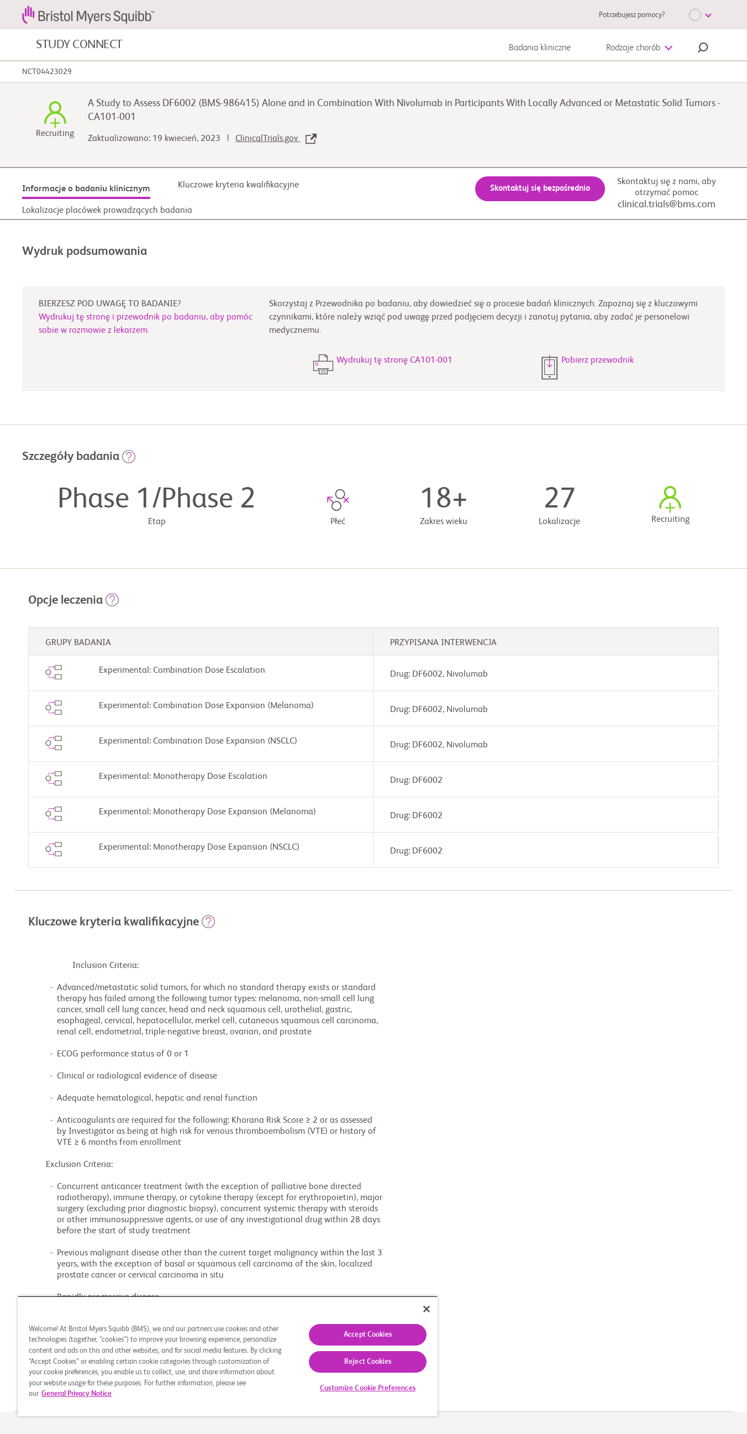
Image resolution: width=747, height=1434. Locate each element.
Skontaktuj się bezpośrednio (540, 188)
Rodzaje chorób (633, 48)
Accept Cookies (368, 1334)
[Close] (426, 1309)
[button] (703, 49)
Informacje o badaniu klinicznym (86, 189)
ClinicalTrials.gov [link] (276, 138)
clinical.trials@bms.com (667, 205)
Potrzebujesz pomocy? (632, 15)
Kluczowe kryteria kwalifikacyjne (238, 185)
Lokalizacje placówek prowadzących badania (107, 210)
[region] (228, 1356)
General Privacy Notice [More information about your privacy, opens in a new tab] (76, 1394)
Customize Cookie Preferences (367, 1388)
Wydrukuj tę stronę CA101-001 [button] (394, 360)
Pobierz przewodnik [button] (597, 360)
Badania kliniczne (540, 48)
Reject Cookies (367, 1361)
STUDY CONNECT (79, 45)
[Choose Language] (700, 15)
